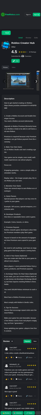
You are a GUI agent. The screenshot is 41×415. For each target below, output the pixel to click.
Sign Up (36, 14)
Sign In (28, 14)
